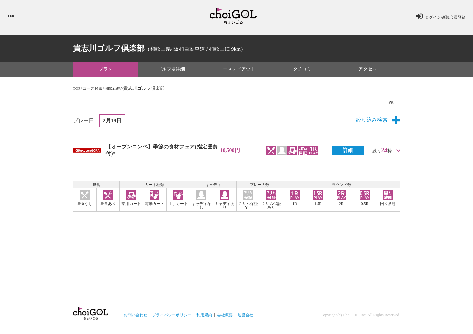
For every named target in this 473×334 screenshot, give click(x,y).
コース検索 (95, 89)
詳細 (348, 151)
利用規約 (204, 316)
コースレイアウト (236, 70)
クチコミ (302, 70)
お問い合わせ (135, 316)
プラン (106, 70)
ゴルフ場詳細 (171, 70)
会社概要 (225, 316)
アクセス (367, 70)
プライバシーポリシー (171, 316)
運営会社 (245, 316)
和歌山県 (119, 89)
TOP (77, 89)
